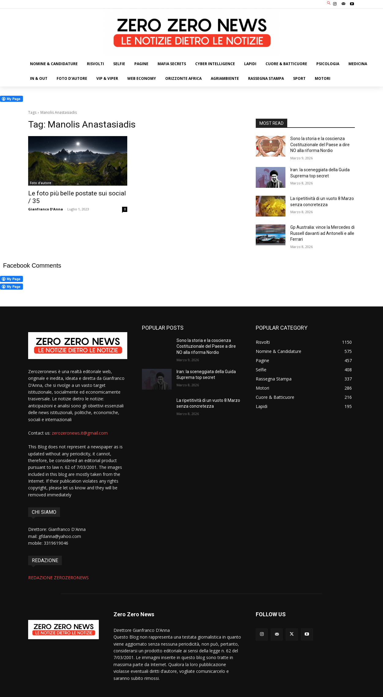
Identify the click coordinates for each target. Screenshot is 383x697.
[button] (329, 3)
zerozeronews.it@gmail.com (80, 433)
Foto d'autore (40, 183)
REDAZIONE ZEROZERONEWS (58, 577)
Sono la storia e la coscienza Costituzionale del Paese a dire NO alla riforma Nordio (320, 144)
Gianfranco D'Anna (45, 209)
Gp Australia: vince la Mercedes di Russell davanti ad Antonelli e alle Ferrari (322, 233)
